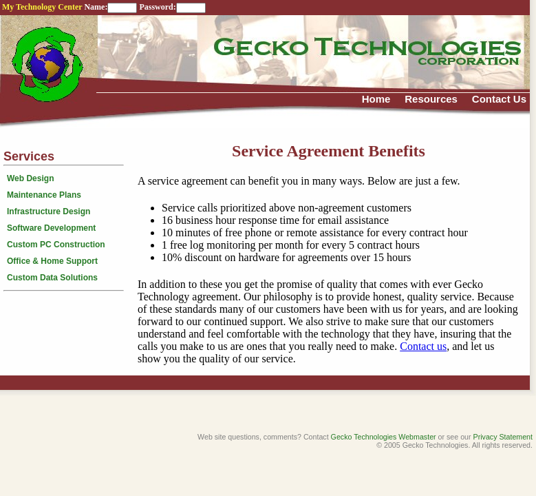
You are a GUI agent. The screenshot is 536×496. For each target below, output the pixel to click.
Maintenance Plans (44, 195)
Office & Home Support (52, 261)
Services (28, 156)
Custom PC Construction (56, 244)
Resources (431, 99)
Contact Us (499, 99)
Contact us (423, 346)
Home (376, 99)
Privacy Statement (503, 437)
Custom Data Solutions (52, 277)
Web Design (30, 178)
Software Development (51, 228)
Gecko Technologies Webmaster (383, 437)
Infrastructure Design (48, 211)
